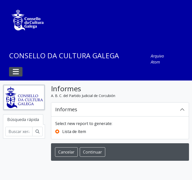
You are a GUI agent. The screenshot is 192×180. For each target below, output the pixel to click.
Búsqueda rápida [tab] (23, 119)
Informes (66, 109)
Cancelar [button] (66, 152)
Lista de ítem (74, 131)
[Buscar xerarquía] (18, 131)
